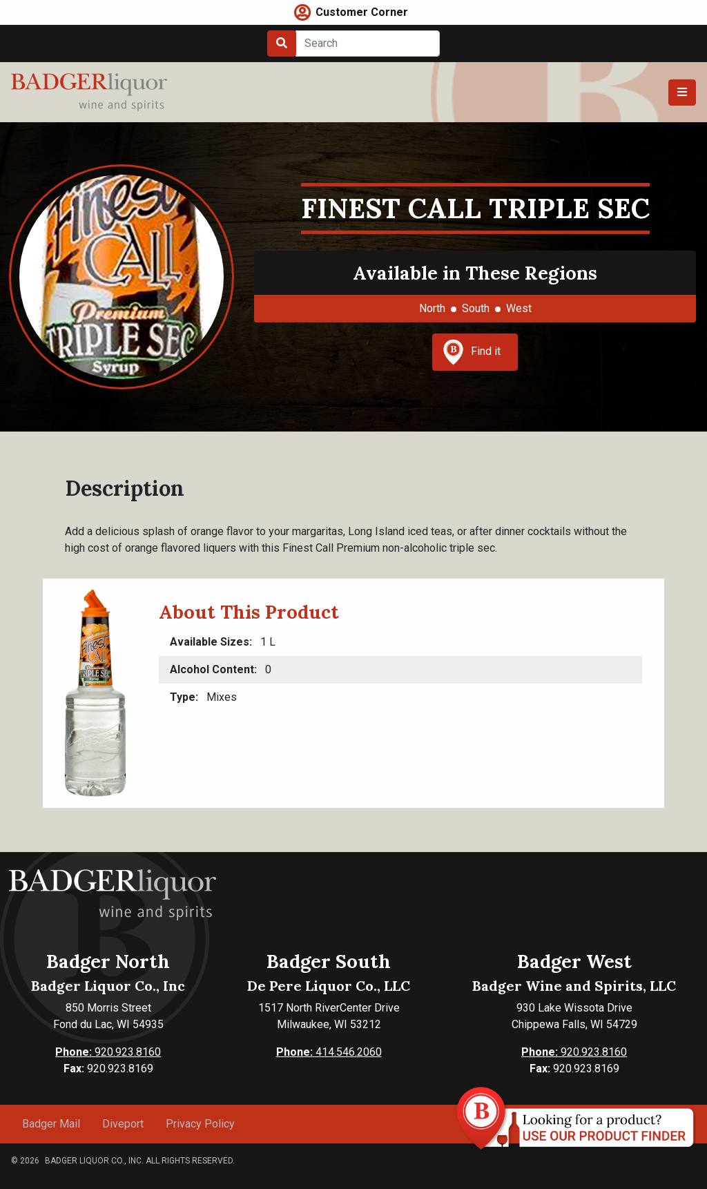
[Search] (368, 43)
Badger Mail (51, 1123)
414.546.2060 (329, 1051)
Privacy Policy (200, 1123)
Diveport (123, 1123)
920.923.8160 (108, 1051)
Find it (472, 352)
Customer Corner (362, 12)
